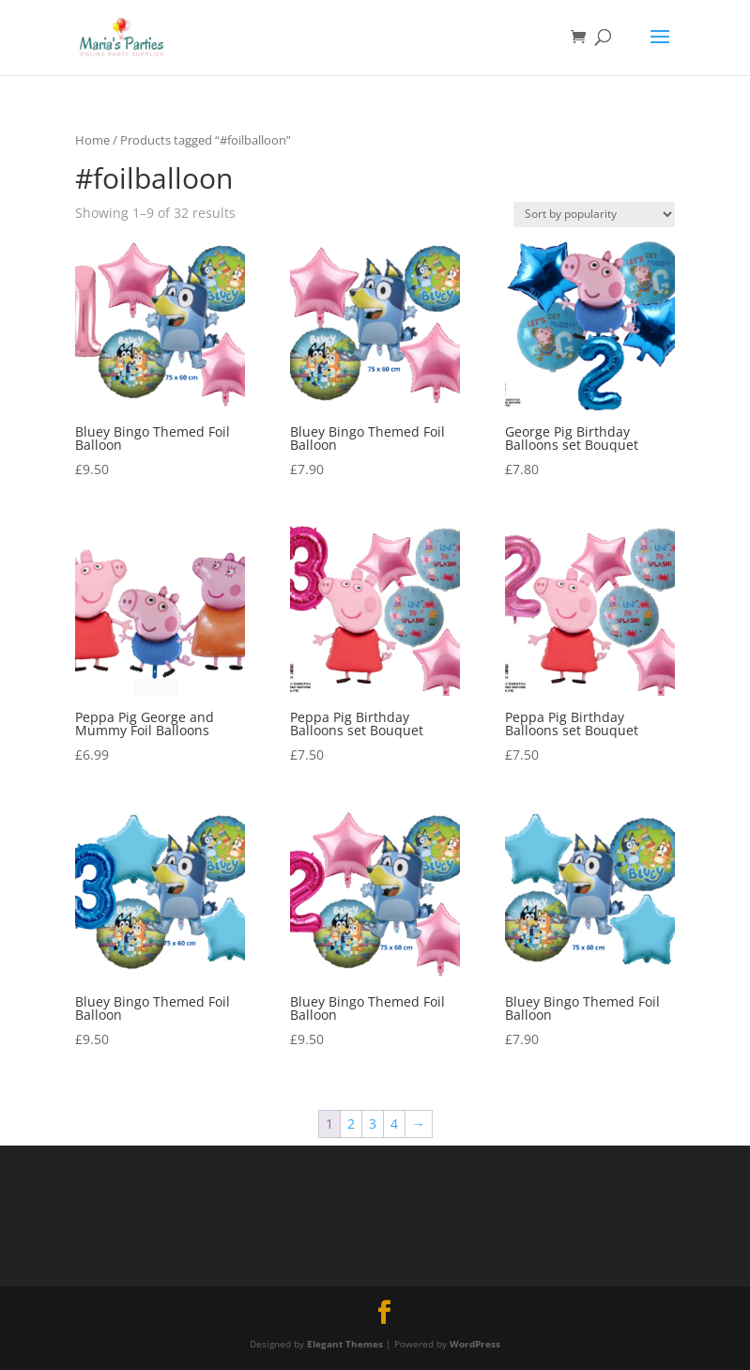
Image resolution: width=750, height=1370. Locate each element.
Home (92, 139)
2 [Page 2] (351, 1123)
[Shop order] (594, 214)
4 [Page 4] (394, 1123)
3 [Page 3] (372, 1123)
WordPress (475, 1343)
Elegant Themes (345, 1343)
